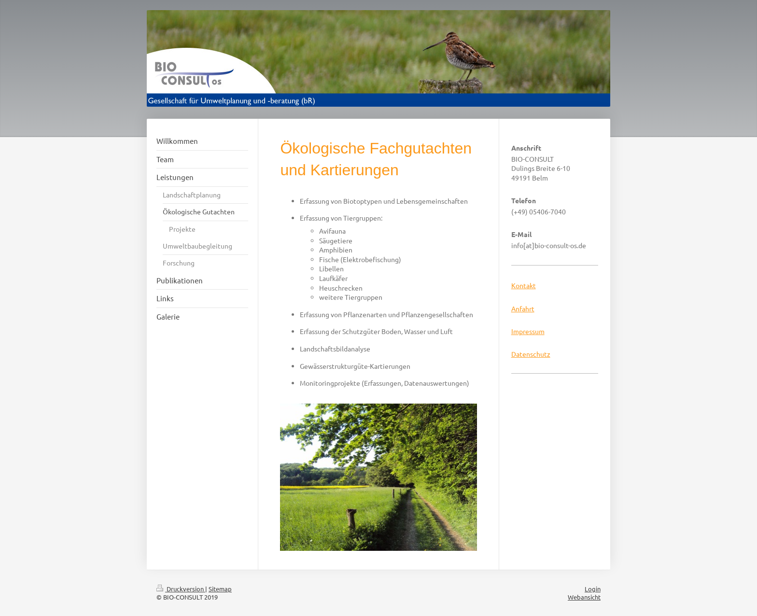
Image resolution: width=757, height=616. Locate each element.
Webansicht (584, 597)
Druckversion (180, 589)
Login (593, 589)
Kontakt (523, 285)
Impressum (528, 331)
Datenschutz (530, 354)
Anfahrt (522, 308)
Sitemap (220, 589)
